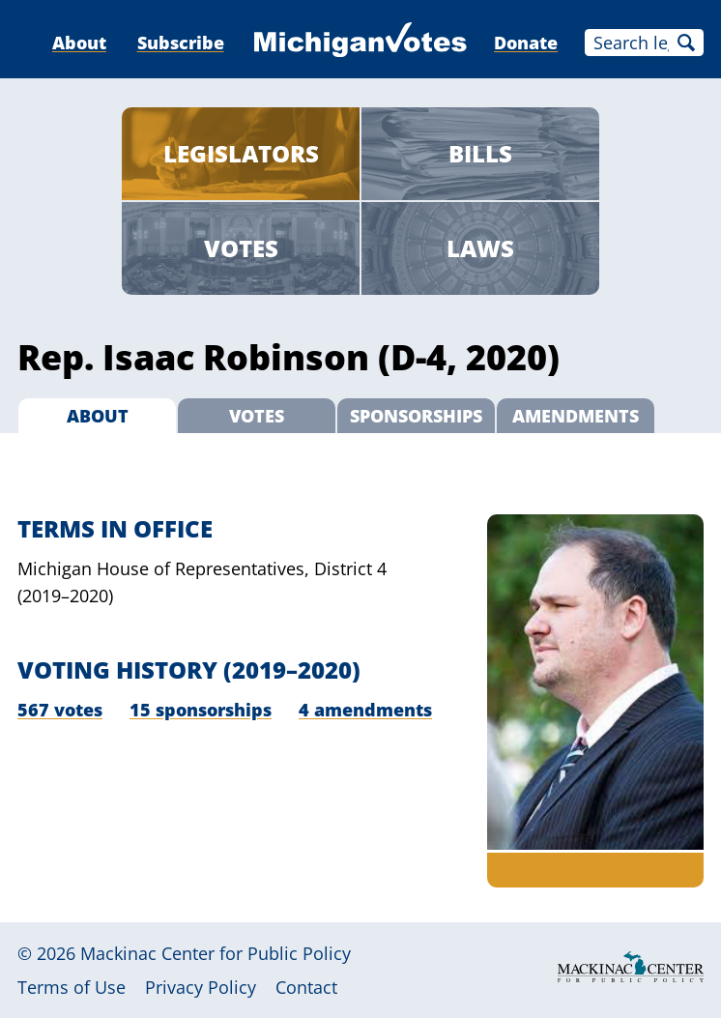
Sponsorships (416, 415)
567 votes (59, 709)
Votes (241, 248)
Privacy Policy (200, 987)
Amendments (575, 415)
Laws (480, 248)
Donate (526, 42)
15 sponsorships (201, 709)
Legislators (241, 153)
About (79, 42)
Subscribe (180, 42)
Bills (480, 153)
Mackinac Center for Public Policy (215, 953)
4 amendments (365, 709)
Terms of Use (71, 987)
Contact (306, 987)
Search (686, 42)
